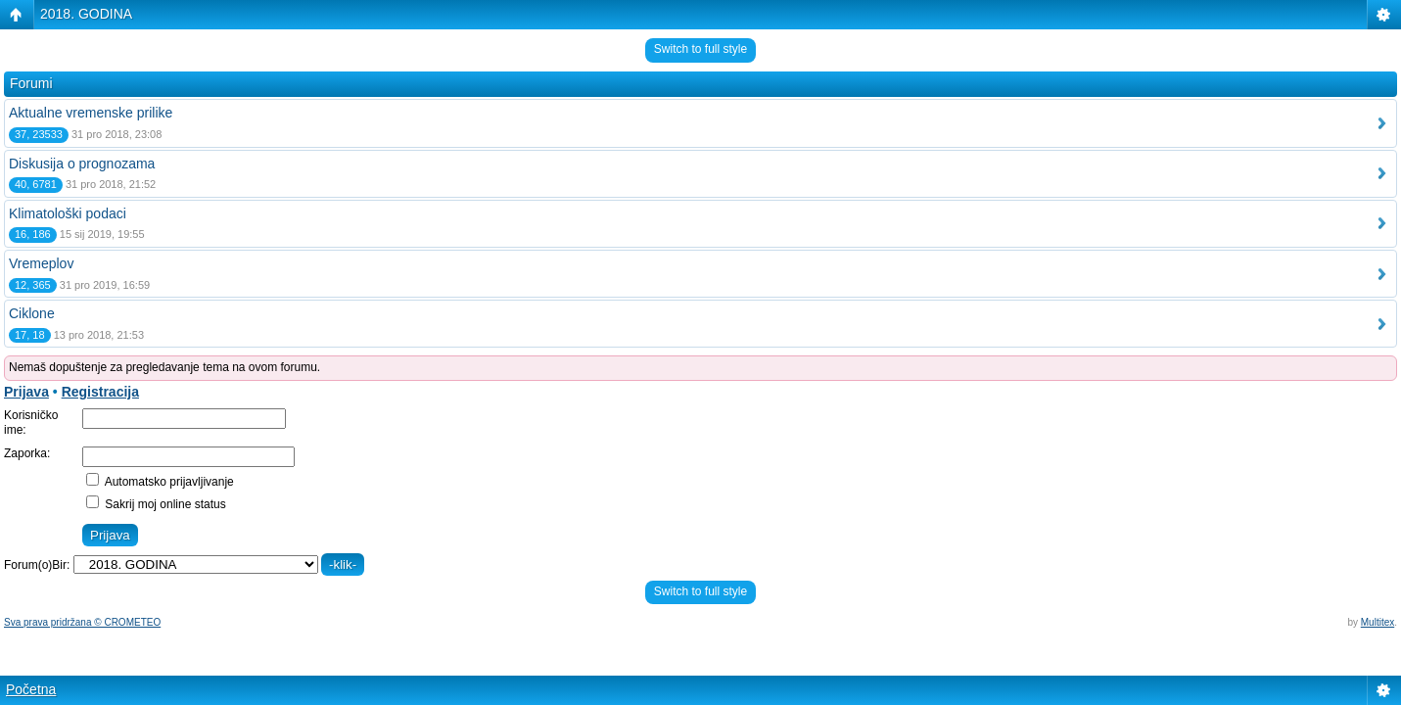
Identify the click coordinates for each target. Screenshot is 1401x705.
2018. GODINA (86, 14)
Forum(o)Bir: (37, 565)
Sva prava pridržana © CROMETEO (82, 622)
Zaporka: (27, 453)
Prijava (26, 392)
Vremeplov (41, 263)
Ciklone (32, 313)
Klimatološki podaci (67, 213)
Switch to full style (700, 49)
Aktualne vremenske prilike (90, 112)
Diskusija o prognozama (82, 163)
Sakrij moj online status (156, 504)
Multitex (1377, 622)
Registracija (100, 392)
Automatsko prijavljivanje (160, 482)
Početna (31, 689)
